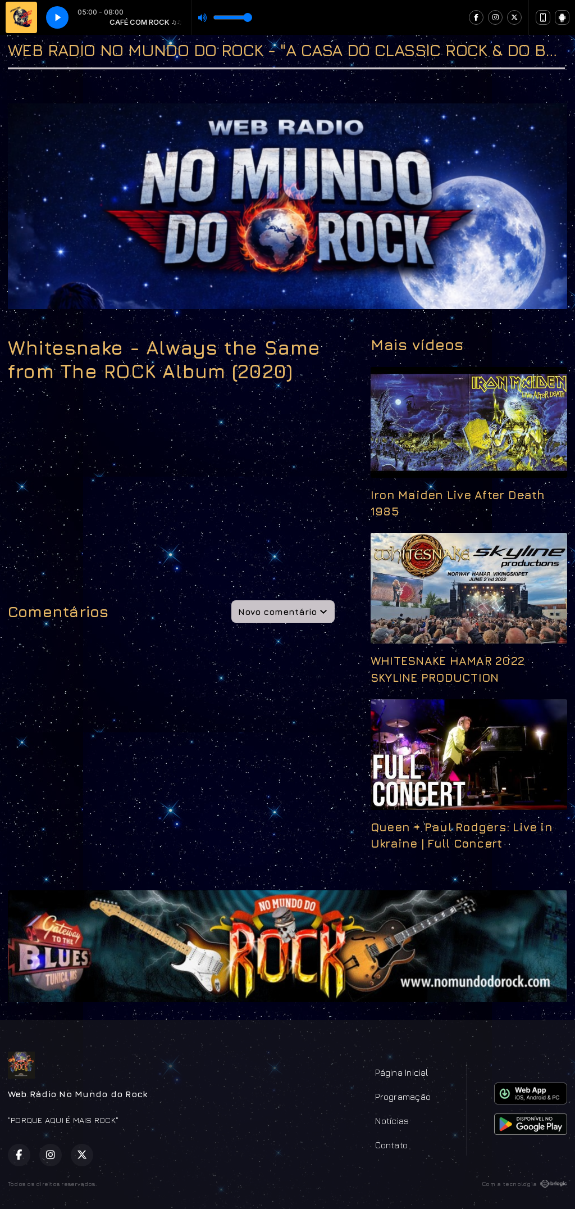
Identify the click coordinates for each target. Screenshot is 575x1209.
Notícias (392, 1121)
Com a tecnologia (524, 1184)
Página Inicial (401, 1072)
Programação (403, 1097)
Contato (391, 1145)
